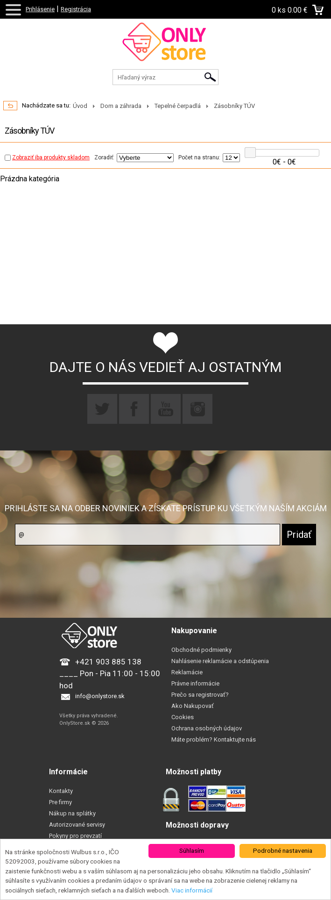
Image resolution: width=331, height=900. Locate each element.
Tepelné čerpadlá (178, 105)
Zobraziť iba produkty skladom (47, 157)
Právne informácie (195, 683)
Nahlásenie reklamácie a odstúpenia (220, 660)
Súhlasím (191, 850)
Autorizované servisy (77, 824)
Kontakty (61, 790)
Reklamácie (187, 672)
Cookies (182, 717)
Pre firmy (60, 802)
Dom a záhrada (120, 105)
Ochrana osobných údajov (206, 728)
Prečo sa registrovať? (200, 694)
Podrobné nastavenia (282, 850)
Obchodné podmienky (201, 649)
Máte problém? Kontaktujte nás (213, 739)
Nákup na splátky (72, 813)
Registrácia (76, 9)
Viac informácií (191, 890)
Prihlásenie (40, 9)
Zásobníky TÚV (234, 105)
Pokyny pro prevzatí (75, 835)
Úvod (80, 105)
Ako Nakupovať (192, 705)
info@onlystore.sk (100, 696)
